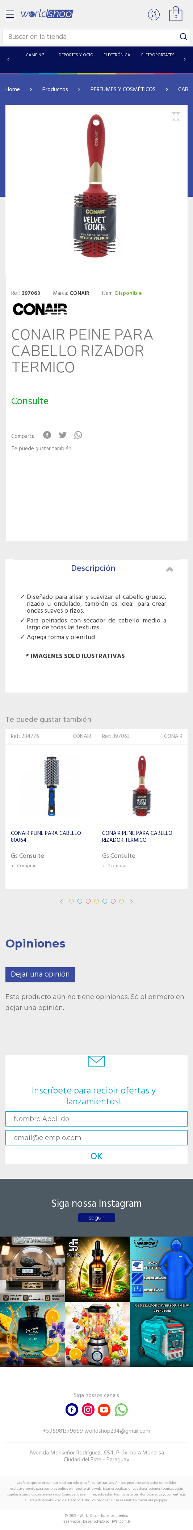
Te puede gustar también (41, 449)
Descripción (122, 569)
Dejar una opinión (40, 974)
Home (12, 89)
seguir (96, 1217)
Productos (55, 89)
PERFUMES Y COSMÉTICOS (123, 89)
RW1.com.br (121, 1521)
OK (97, 1156)
